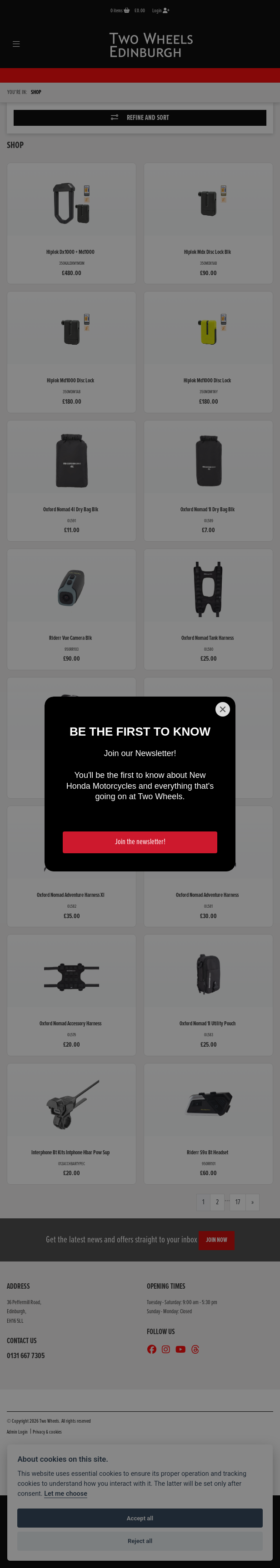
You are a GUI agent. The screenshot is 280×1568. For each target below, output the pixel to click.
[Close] (222, 709)
